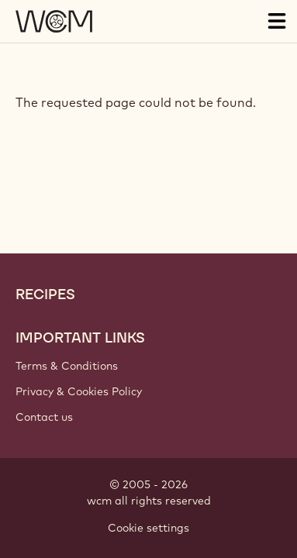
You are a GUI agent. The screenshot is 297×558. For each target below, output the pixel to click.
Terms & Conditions (67, 366)
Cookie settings (148, 528)
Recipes (45, 294)
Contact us (44, 417)
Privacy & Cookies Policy (79, 391)
